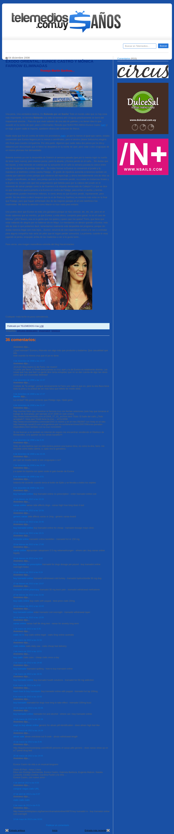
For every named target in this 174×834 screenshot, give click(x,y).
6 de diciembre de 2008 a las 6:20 (28, 440)
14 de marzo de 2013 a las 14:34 (28, 730)
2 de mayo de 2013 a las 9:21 (26, 805)
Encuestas (88, 47)
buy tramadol (19, 668)
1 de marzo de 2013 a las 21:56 (27, 640)
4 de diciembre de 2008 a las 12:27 (29, 380)
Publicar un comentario (57, 825)
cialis (31, 788)
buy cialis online (21, 601)
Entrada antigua (17, 830)
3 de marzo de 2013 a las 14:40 (27, 662)
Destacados (20, 47)
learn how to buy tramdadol (27, 691)
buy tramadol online (23, 494)
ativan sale (18, 736)
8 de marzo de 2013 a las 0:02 (27, 685)
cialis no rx (18, 634)
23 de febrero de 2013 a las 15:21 (28, 533)
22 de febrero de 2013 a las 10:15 (28, 499)
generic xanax (20, 516)
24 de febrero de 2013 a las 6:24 (28, 572)
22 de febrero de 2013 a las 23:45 (28, 522)
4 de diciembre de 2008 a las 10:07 (29, 361)
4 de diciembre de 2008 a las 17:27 (29, 394)
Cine (73, 47)
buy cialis (18, 657)
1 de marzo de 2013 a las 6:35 (27, 629)
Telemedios (110, 47)
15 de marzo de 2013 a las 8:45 (27, 742)
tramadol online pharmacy (26, 589)
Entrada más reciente (95, 830)
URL (37, 788)
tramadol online (21, 539)
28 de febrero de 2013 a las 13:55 (28, 617)
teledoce (55, 330)
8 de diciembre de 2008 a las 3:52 (28, 488)
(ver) (103, 125)
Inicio (54, 830)
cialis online (19, 646)
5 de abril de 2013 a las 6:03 (26, 782)
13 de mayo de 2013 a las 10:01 (27, 819)
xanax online (19, 505)
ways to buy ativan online (25, 725)
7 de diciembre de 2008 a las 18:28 (29, 465)
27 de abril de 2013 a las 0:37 (26, 794)
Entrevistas (50, 47)
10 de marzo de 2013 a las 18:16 (28, 719)
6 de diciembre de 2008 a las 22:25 (29, 454)
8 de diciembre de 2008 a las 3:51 (28, 476)
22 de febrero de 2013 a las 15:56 (28, 510)
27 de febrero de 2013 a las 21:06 (28, 595)
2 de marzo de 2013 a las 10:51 (27, 651)
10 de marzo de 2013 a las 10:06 (28, 708)
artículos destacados (27, 330)
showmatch (44, 330)
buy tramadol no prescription (27, 564)
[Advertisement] (143, 201)
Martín (16, 396)
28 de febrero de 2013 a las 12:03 (28, 606)
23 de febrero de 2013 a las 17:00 (28, 544)
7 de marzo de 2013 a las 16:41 (27, 674)
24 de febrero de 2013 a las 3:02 (28, 558)
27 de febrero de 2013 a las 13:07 (28, 583)
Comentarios (123, 58)
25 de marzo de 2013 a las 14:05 (28, 756)
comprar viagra (20, 788)
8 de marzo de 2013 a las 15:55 (27, 696)
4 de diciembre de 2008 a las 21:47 (29, 405)
